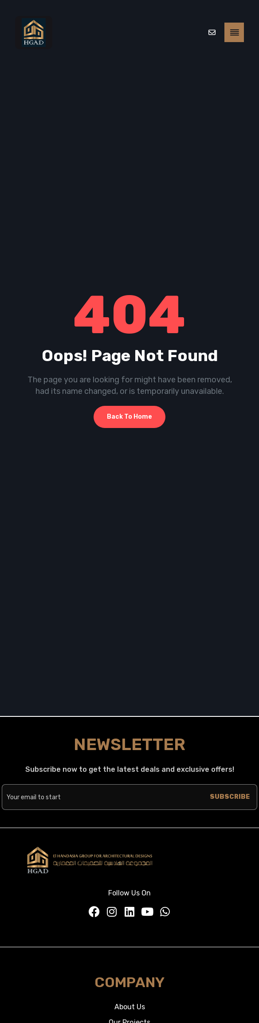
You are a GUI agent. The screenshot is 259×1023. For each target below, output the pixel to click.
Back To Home (129, 416)
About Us (129, 1007)
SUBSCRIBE (230, 797)
